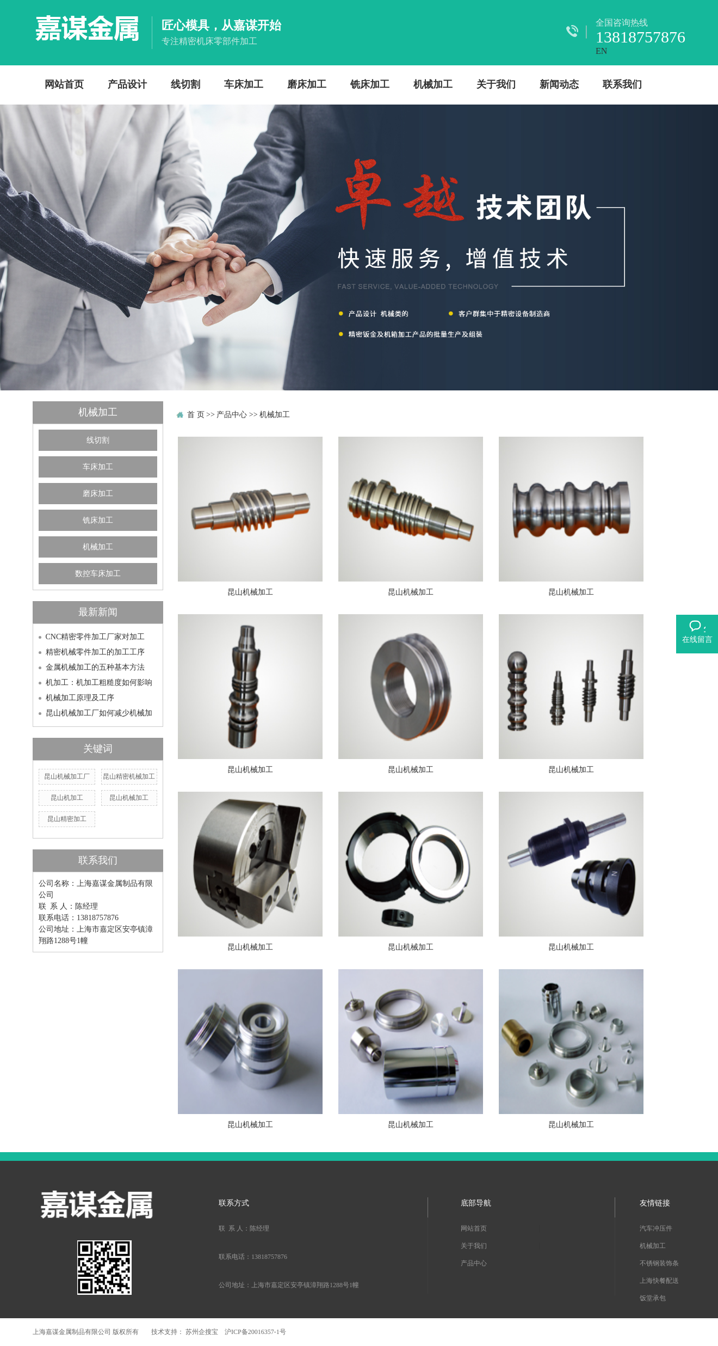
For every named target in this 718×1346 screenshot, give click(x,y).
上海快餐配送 (659, 1280)
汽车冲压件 (656, 1228)
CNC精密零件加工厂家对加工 (95, 637)
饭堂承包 (653, 1298)
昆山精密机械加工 (129, 776)
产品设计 (127, 84)
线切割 (185, 84)
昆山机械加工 (128, 798)
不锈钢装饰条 (659, 1263)
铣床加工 (369, 84)
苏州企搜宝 (202, 1332)
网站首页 (64, 84)
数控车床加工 (98, 574)
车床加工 (243, 84)
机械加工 (433, 84)
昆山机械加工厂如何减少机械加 (99, 713)
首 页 (196, 415)
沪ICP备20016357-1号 (255, 1332)
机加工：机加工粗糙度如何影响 (99, 682)
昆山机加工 (67, 798)
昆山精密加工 (66, 819)
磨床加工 (306, 84)
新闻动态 (559, 84)
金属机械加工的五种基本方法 (95, 667)
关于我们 (496, 84)
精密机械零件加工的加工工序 (95, 652)
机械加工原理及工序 (80, 698)
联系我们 (622, 84)
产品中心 (231, 415)
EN (601, 51)
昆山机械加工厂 (67, 776)
